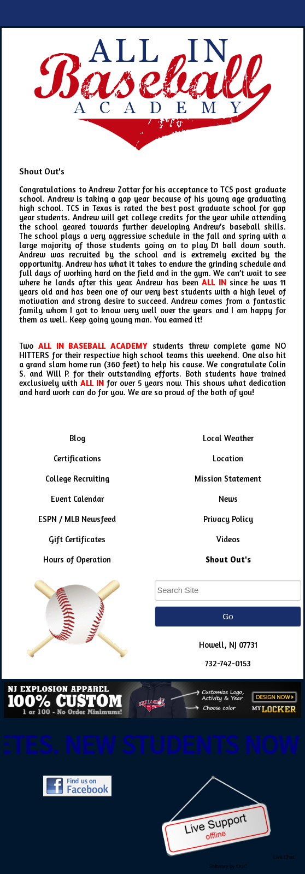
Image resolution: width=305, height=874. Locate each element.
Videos (228, 539)
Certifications (77, 458)
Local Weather (228, 438)
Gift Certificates (77, 539)
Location (228, 458)
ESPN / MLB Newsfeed (77, 519)
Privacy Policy (228, 519)
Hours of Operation (77, 559)
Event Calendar (77, 498)
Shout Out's (228, 559)
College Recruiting (77, 478)
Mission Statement (228, 478)
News (228, 498)
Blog (77, 438)
